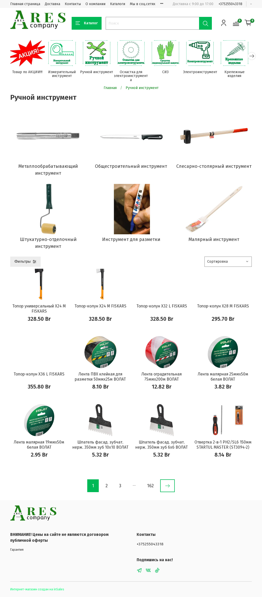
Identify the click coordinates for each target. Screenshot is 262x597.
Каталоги (117, 4)
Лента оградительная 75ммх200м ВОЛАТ (161, 377)
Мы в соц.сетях (142, 4)
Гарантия (17, 549)
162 (150, 486)
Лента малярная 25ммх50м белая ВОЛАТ (223, 377)
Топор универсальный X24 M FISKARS (39, 309)
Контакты (73, 4)
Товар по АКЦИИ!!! (27, 72)
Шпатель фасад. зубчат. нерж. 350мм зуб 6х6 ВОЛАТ (161, 445)
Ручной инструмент (96, 72)
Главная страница (25, 4)
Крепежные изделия (234, 74)
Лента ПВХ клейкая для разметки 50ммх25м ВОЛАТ (100, 377)
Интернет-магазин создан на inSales (37, 589)
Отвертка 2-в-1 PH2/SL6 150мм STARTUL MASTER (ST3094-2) (223, 445)
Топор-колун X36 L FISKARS (39, 374)
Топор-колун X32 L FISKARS (161, 306)
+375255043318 (230, 4)
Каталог (86, 23)
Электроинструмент (200, 72)
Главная (110, 88)
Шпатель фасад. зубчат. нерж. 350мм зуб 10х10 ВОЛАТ (100, 445)
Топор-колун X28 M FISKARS (223, 306)
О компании (95, 4)
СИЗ (165, 72)
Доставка (52, 4)
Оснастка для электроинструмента (131, 76)
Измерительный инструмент (62, 74)
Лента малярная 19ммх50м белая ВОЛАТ (39, 445)
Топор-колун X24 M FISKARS (100, 306)
